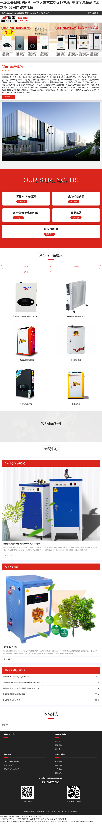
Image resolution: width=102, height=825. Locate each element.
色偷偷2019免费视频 (8, 824)
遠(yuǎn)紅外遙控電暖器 (76, 318)
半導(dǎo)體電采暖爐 (26, 362)
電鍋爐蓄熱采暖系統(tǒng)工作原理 (16, 679)
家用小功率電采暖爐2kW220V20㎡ (26, 318)
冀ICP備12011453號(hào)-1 (67, 813)
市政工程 (58, 775)
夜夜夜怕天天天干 (86, 824)
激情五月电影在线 (72, 824)
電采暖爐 (76, 269)
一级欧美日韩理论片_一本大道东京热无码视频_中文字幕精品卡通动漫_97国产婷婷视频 (33, 821)
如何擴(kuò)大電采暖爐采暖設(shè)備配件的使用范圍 (23, 685)
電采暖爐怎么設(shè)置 (11, 702)
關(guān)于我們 (10, 736)
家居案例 (58, 764)
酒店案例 (58, 767)
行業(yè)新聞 (9, 767)
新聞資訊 (7, 756)
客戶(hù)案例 (60, 756)
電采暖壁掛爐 (76, 362)
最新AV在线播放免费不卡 (55, 824)
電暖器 (26, 269)
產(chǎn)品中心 (61, 736)
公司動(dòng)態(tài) (11, 764)
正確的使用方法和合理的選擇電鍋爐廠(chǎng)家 (21, 690)
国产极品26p (21, 824)
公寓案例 (58, 771)
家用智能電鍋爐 (26, 406)
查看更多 (8, 97)
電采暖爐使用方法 (10, 649)
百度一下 (5, 727)
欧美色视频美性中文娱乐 (35, 824)
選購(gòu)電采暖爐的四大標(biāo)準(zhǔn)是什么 (22, 546)
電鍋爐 (26, 274)
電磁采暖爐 (76, 406)
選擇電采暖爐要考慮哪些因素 (14, 696)
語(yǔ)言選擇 (93, 13)
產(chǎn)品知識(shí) (11, 771)
